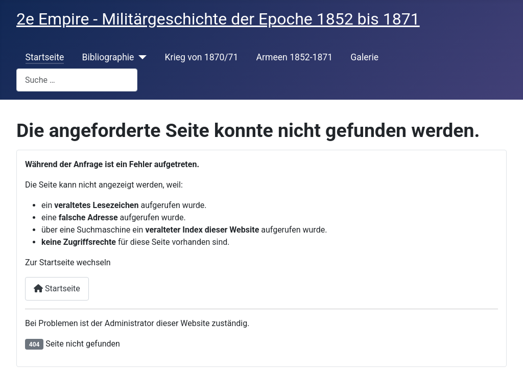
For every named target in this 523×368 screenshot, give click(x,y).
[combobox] (76, 79)
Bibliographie (108, 57)
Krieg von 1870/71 (201, 57)
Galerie (364, 57)
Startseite (45, 57)
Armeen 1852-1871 (294, 57)
